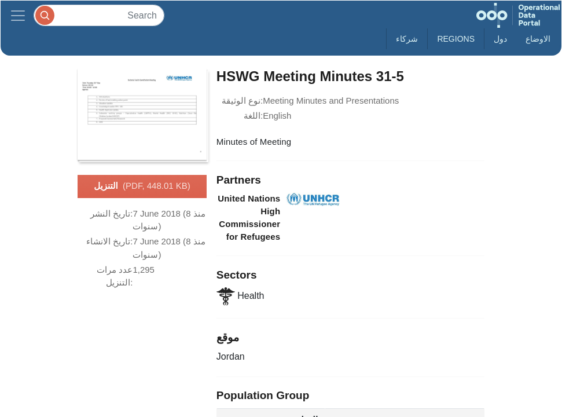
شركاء (407, 38)
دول (500, 38)
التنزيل (142, 186)
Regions (456, 38)
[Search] (99, 15)
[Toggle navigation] (18, 15)
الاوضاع (538, 38)
